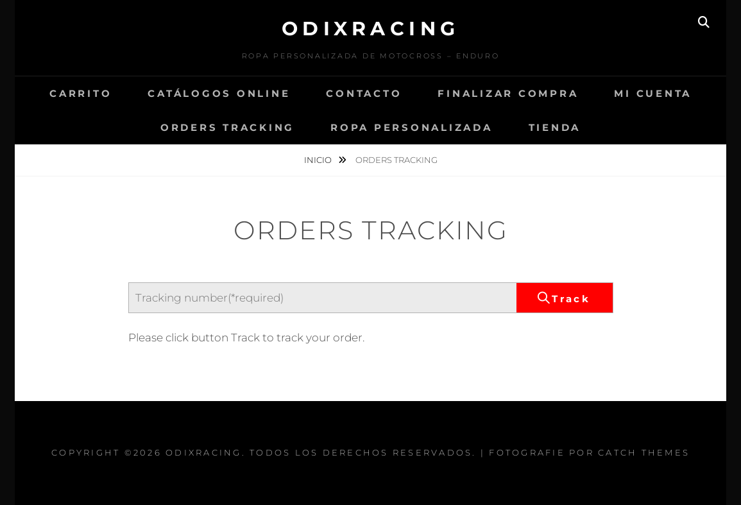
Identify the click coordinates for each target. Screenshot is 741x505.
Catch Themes (644, 452)
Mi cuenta (653, 93)
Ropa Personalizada (411, 127)
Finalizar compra (508, 93)
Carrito (80, 93)
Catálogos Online (219, 93)
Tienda (555, 127)
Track (571, 299)
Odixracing (371, 28)
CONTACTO (364, 93)
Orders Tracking (227, 127)
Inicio (319, 160)
